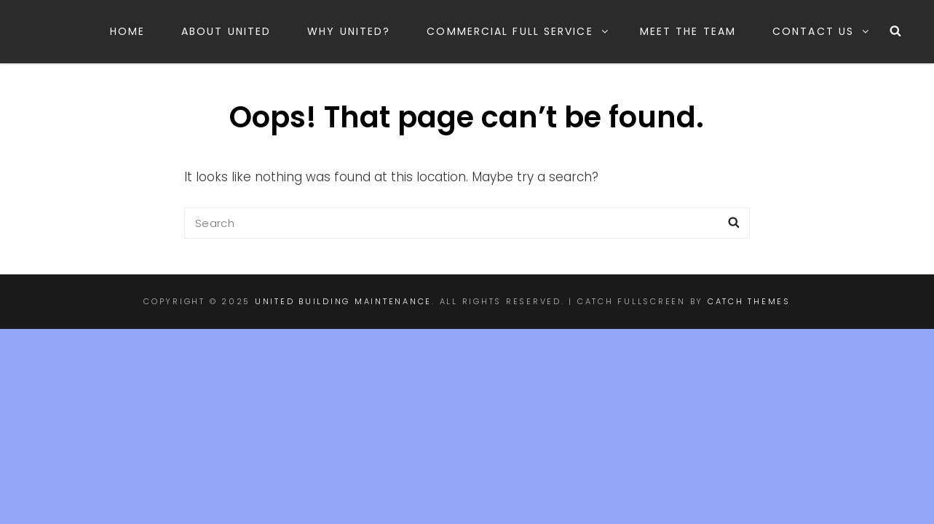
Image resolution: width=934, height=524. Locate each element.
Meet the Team (688, 31)
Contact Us (821, 31)
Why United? (348, 31)
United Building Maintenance (343, 301)
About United (226, 31)
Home (127, 31)
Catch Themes (749, 301)
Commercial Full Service (518, 31)
